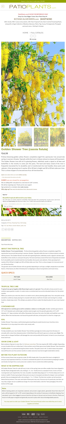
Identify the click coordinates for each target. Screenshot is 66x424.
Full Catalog (37, 33)
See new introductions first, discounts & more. (23, 189)
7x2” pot (6, 225)
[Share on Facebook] (2, 229)
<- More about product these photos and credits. (11, 177)
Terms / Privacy (43, 417)
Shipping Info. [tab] (17, 240)
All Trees (9, 223)
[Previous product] (34, 36)
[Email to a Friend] (9, 229)
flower (10, 225)
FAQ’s (30, 417)
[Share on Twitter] (6, 229)
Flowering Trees (16, 223)
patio (22, 225)
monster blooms (16, 225)
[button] (2, 6)
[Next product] (31, 36)
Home (25, 33)
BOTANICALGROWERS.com (33, 19)
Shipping (25, 417)
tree (25, 225)
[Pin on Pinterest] (12, 229)
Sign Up (5, 194)
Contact (35, 417)
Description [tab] (6, 240)
